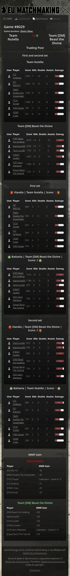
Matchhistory (40, 18)
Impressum (35, 570)
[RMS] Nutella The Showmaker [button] (18, 93)
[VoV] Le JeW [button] (19, 150)
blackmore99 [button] (19, 146)
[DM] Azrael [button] (18, 108)
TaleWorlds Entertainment (35, 553)
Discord (55, 18)
